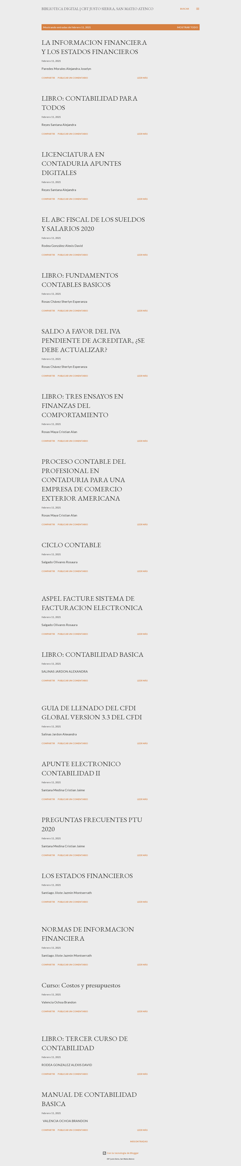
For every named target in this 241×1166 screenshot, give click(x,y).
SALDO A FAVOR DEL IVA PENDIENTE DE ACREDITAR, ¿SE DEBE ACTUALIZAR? (93, 340)
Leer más (142, 77)
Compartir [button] (48, 77)
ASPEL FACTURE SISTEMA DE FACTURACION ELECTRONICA (92, 603)
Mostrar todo (187, 27)
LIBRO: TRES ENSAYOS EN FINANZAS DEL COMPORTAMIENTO (82, 405)
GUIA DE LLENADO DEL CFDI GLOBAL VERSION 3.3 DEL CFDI (92, 712)
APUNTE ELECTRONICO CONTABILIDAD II (81, 768)
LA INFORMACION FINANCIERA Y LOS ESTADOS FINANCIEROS (94, 47)
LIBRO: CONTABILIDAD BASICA (92, 654)
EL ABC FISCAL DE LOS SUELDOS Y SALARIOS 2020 (93, 224)
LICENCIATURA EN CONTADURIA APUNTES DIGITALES (81, 163)
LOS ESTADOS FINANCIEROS (87, 875)
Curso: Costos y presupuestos (81, 985)
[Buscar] (184, 9)
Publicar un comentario (73, 77)
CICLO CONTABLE (71, 544)
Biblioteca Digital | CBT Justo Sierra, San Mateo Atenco (97, 8)
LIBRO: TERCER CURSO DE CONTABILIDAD (85, 1043)
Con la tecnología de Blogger (121, 1153)
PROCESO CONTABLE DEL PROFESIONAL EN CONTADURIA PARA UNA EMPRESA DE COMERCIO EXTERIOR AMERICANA (84, 480)
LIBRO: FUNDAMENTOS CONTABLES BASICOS (80, 280)
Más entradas (139, 1141)
